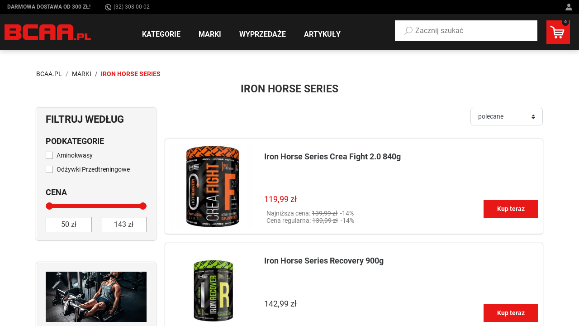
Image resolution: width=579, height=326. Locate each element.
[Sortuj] (506, 116)
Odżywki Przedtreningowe (93, 169)
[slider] (49, 206)
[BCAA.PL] (48, 31)
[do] (124, 224)
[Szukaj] (408, 30)
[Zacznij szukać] (466, 30)
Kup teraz (511, 208)
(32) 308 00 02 (127, 7)
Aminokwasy (75, 155)
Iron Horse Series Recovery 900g (324, 260)
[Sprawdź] (96, 296)
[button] (466, 30)
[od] (69, 224)
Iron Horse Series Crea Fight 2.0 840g (332, 156)
